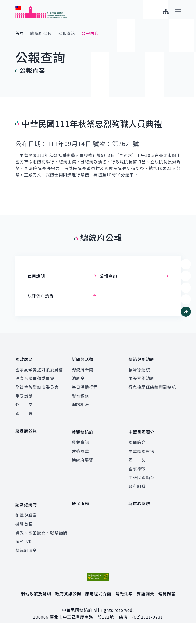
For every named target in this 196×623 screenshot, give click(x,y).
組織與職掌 (26, 508)
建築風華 (80, 446)
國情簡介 (137, 437)
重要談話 (24, 393)
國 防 (24, 411)
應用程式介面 (98, 586)
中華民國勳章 (141, 472)
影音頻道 (80, 393)
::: (3, 3)
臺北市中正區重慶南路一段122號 (82, 609)
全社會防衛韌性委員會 (37, 385)
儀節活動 (24, 534)
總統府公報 (41, 33)
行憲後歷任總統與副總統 (152, 385)
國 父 (137, 455)
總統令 (78, 376)
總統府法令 (26, 543)
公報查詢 (66, 33)
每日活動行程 (85, 385)
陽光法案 (124, 586)
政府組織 (137, 481)
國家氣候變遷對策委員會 (39, 367)
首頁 (19, 33)
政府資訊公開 (68, 586)
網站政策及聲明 (36, 586)
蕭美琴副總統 (141, 376)
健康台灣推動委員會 (34, 376)
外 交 (24, 402)
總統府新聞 (82, 367)
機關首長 (24, 516)
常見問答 (167, 586)
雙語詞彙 (145, 586)
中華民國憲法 (141, 446)
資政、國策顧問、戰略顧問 (41, 525)
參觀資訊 (80, 437)
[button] (186, 312)
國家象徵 (137, 464)
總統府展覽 (82, 455)
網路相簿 (80, 402)
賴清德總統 (139, 367)
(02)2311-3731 (147, 609)
